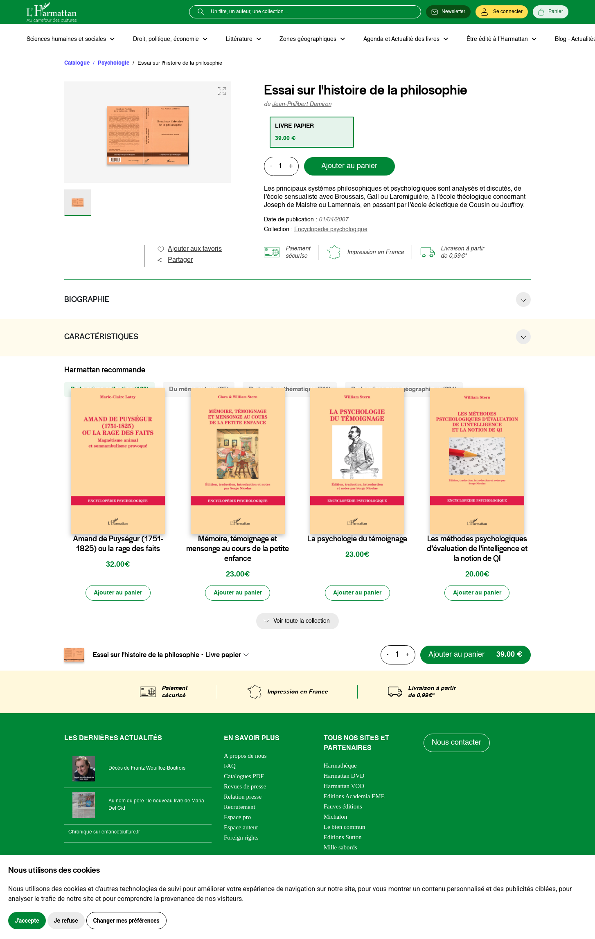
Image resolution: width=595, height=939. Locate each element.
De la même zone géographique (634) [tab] (404, 389)
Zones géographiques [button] (307, 39)
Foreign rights (241, 838)
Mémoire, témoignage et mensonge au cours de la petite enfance (237, 548)
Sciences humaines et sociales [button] (67, 39)
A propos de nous (245, 756)
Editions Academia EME (354, 796)
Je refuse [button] (66, 920)
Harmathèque (340, 766)
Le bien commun (344, 827)
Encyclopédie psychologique (330, 229)
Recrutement (239, 807)
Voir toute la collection (301, 621)
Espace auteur (241, 827)
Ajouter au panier (349, 166)
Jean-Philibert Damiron (301, 104)
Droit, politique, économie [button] (166, 39)
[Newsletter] (448, 11)
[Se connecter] (502, 11)
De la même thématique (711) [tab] (290, 389)
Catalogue (77, 63)
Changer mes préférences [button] (126, 920)
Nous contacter (457, 743)
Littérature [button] (239, 39)
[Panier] (550, 11)
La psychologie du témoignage (357, 539)
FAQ (230, 766)
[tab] (312, 132)
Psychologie (113, 63)
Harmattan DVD (344, 776)
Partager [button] (175, 260)
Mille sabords (340, 847)
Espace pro (237, 817)
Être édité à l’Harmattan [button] (495, 39)
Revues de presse (245, 787)
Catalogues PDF (244, 776)
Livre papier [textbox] (223, 655)
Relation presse (242, 797)
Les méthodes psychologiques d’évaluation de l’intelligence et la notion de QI (477, 548)
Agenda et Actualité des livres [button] (400, 39)
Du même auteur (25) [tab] (198, 389)
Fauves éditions (343, 807)
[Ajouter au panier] (118, 593)
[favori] (160, 523)
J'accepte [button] (27, 920)
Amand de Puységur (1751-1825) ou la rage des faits (118, 544)
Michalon (335, 817)
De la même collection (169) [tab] (109, 389)
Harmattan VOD (344, 786)
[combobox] (229, 655)
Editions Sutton (343, 837)
